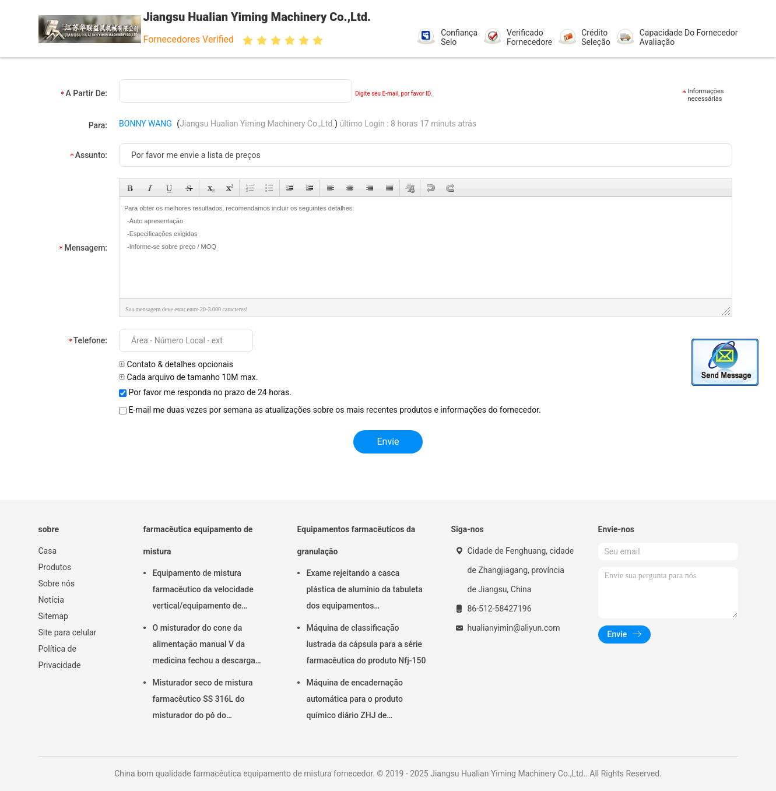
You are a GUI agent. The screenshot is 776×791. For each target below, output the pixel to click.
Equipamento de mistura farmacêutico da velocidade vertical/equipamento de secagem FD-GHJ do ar (203, 591)
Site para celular (67, 632)
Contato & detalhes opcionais (176, 364)
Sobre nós (56, 583)
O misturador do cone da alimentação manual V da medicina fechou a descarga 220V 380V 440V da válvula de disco (208, 646)
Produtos (55, 567)
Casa (47, 551)
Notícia (51, 599)
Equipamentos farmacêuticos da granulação (356, 540)
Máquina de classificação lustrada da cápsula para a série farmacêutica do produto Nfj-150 (366, 644)
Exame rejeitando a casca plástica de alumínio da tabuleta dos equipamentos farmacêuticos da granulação (365, 591)
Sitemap (53, 616)
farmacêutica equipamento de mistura (198, 540)
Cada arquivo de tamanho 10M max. (188, 377)
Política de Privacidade (59, 657)
